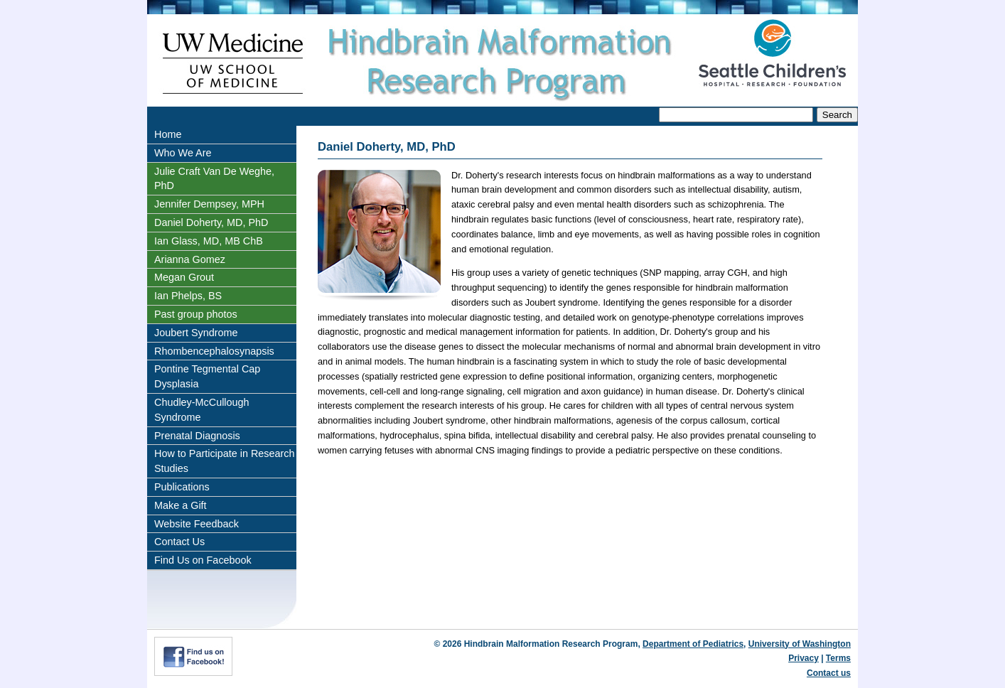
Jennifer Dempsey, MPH (209, 204)
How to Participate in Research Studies (224, 461)
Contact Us (179, 541)
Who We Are (183, 152)
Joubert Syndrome (196, 332)
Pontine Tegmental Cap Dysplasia (207, 376)
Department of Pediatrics (693, 644)
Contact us (829, 673)
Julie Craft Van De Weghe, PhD (214, 179)
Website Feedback (196, 524)
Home (167, 134)
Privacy (803, 658)
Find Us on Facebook (203, 560)
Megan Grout (184, 277)
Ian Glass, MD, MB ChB (208, 241)
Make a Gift (180, 505)
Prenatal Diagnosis (197, 435)
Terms (838, 658)
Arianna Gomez (189, 259)
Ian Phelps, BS (188, 295)
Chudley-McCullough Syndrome (201, 410)
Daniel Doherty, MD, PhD (211, 222)
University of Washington (799, 644)
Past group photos (195, 314)
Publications (182, 487)
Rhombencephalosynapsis (214, 351)
